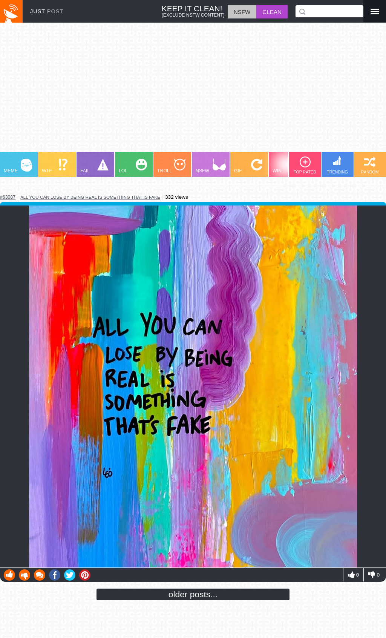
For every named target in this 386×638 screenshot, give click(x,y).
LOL (133, 166)
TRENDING (337, 165)
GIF (248, 166)
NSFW (211, 166)
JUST (46, 11)
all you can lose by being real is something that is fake (90, 197)
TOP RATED (305, 165)
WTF (54, 166)
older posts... (193, 594)
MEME (18, 166)
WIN (287, 166)
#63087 (7, 197)
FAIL (94, 166)
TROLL (171, 166)
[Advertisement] (193, 91)
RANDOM (369, 165)
